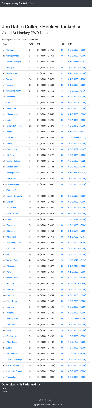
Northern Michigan (15, 359)
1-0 (62, 330)
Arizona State (12, 260)
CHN (4, 388)
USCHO (5, 391)
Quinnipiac (10, 67)
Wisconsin (10, 97)
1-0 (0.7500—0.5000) (77, 354)
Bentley (10, 143)
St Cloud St (12, 190)
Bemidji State (12, 319)
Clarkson (11, 231)
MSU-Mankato (13, 178)
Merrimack (11, 237)
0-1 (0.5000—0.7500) (77, 85)
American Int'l (13, 365)
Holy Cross (11, 208)
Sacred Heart (12, 167)
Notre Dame (12, 301)
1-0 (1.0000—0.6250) (77, 184)
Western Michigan (13, 62)
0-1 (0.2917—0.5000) (77, 266)
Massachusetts (13, 114)
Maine (9, 132)
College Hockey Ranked (14, 3)
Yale (9, 330)
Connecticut (12, 149)
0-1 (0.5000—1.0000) (77, 114)
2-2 (62, 79)
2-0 (62, 260)
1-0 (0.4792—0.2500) (77, 219)
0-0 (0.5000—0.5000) (77, 50)
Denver (9, 79)
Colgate (10, 295)
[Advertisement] (46, 14)
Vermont (10, 307)
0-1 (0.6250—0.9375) (77, 173)
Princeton (11, 225)
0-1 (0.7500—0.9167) (77, 237)
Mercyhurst (12, 342)
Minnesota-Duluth (13, 91)
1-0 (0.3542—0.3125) (77, 260)
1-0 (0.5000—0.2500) (77, 155)
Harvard (10, 283)
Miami (9, 219)
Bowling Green (13, 184)
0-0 (62, 50)
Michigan (10, 50)
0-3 (62, 73)
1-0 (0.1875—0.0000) (77, 319)
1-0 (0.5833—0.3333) (77, 336)
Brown (9, 348)
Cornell (10, 102)
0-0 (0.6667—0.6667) (77, 149)
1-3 (62, 91)
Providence (10, 85)
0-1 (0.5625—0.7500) (77, 231)
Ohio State (11, 248)
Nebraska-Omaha (14, 371)
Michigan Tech (13, 173)
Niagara (10, 313)
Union (9, 120)
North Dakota (11, 73)
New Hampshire (14, 243)
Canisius (10, 202)
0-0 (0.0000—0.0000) (77, 56)
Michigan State (12, 56)
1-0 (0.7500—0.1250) (77, 359)
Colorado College (14, 126)
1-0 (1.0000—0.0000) (77, 248)
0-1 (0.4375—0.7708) (77, 79)
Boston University (14, 196)
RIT (8, 254)
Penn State (11, 108)
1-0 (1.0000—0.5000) (77, 67)
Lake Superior (13, 324)
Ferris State (12, 336)
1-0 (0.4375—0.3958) (77, 126)
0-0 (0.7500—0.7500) (77, 283)
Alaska (10, 289)
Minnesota (11, 266)
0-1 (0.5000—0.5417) (77, 132)
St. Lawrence (12, 354)
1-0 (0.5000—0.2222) (77, 161)
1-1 (62, 62)
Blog (32, 3)
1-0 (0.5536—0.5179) (77, 91)
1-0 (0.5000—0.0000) (77, 143)
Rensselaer (12, 377)
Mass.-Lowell (12, 278)
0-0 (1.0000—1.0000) (77, 102)
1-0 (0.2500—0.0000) (77, 254)
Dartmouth (11, 137)
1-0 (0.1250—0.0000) (77, 342)
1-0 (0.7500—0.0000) (77, 301)
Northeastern (12, 213)
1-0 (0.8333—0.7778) (77, 137)
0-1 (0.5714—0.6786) (77, 73)
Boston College (13, 161)
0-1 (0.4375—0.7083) (77, 62)
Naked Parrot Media (48, 404)
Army (9, 272)
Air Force (11, 155)
